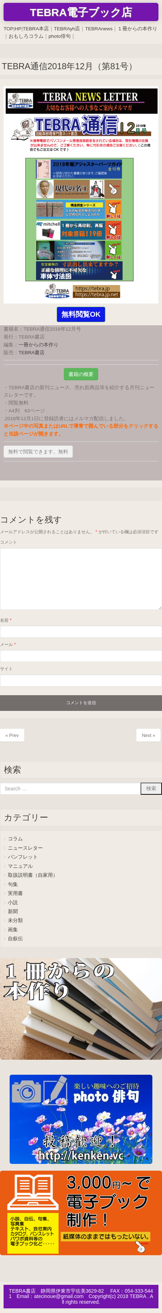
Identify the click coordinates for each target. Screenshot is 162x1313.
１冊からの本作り (137, 28)
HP (18, 28)
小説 (13, 902)
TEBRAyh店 (67, 28)
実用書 (15, 893)
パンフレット (23, 857)
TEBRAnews (98, 28)
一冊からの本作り (39, 344)
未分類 (15, 920)
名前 (5, 620)
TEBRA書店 (32, 352)
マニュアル (20, 866)
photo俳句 (60, 36)
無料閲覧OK (81, 314)
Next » (148, 735)
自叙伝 (15, 938)
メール (8, 644)
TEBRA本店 (36, 28)
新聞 (13, 911)
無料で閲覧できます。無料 (38, 451)
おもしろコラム (26, 36)
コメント (8, 542)
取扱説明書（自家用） (33, 875)
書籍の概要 (81, 374)
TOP (9, 28)
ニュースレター (25, 848)
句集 (13, 884)
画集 (13, 929)
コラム (15, 838)
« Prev (12, 735)
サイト (6, 668)
